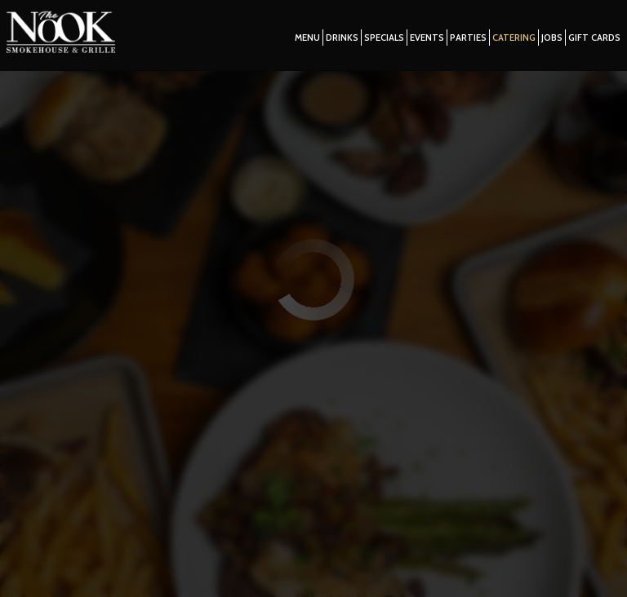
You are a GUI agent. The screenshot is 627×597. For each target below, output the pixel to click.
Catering (509, 40)
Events (423, 40)
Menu (303, 40)
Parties (464, 40)
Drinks (338, 40)
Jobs (547, 40)
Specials (380, 40)
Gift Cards (590, 40)
